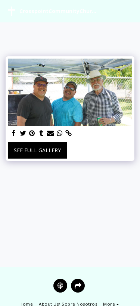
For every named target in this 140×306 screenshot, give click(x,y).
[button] (130, 11)
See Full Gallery (37, 150)
